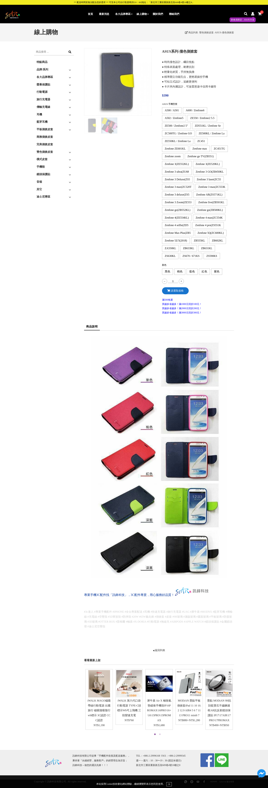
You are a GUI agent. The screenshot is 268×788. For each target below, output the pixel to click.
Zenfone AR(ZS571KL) (209, 194)
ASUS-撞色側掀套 (224, 32)
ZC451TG (219, 148)
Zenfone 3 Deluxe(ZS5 (177, 179)
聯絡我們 (174, 13)
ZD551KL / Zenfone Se (208, 125)
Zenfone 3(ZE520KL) (208, 164)
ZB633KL (188, 248)
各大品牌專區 (123, 13)
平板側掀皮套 (45, 129)
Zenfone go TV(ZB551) (200, 156)
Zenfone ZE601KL (175, 148)
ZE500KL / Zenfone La (211, 133)
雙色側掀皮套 (206, 32)
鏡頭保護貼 (43, 174)
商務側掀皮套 (45, 136)
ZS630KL (170, 255)
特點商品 (42, 61)
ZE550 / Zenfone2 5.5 (202, 118)
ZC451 (201, 141)
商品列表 (191, 32)
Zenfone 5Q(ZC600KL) (211, 232)
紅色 (204, 271)
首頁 (90, 13)
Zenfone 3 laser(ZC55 (209, 179)
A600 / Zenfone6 (195, 110)
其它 (39, 189)
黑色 (167, 271)
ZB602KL (217, 240)
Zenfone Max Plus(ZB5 (178, 232)
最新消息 (104, 13)
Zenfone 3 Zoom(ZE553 (178, 202)
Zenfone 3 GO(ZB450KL (210, 171)
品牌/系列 (42, 69)
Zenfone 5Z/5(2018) (176, 240)
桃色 (180, 271)
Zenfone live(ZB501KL (211, 202)
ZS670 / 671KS (191, 255)
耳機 (39, 114)
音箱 (39, 181)
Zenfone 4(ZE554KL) (177, 217)
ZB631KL (206, 248)
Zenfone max (199, 148)
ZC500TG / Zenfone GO (178, 133)
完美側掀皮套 (45, 144)
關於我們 (158, 13)
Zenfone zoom (173, 156)
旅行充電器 (43, 99)
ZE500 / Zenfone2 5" (176, 125)
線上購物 (143, 13)
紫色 (216, 271)
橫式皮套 (42, 159)
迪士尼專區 (43, 196)
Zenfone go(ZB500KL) (210, 209)
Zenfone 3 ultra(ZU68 (177, 171)
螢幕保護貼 (43, 84)
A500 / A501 (172, 110)
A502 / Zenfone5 (174, 118)
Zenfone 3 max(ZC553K (211, 186)
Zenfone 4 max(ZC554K (209, 217)
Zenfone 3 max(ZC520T (178, 186)
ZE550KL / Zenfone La (178, 141)
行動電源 (42, 91)
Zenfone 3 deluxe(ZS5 (177, 194)
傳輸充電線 (43, 106)
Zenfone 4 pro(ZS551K (208, 225)
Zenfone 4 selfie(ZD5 (177, 225)
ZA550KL (170, 248)
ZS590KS (211, 255)
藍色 (192, 271)
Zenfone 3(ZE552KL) (177, 164)
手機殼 (41, 166)
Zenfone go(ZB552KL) (177, 209)
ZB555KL (199, 240)
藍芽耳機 (42, 121)
